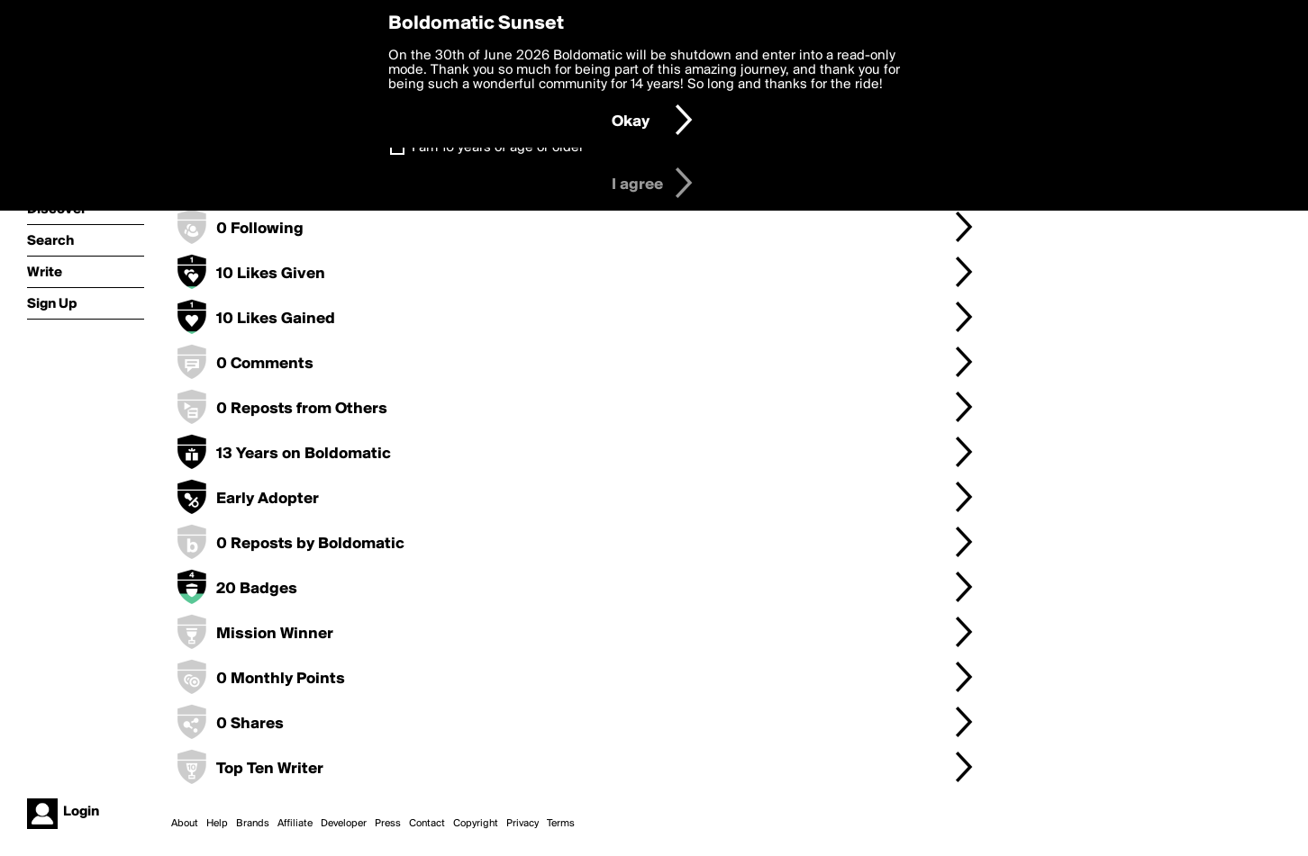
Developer (344, 823)
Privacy (522, 823)
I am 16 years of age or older (498, 147)
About (184, 823)
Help (217, 823)
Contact (427, 823)
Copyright (475, 823)
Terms (561, 823)
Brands (252, 823)
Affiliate (295, 823)
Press (388, 823)
